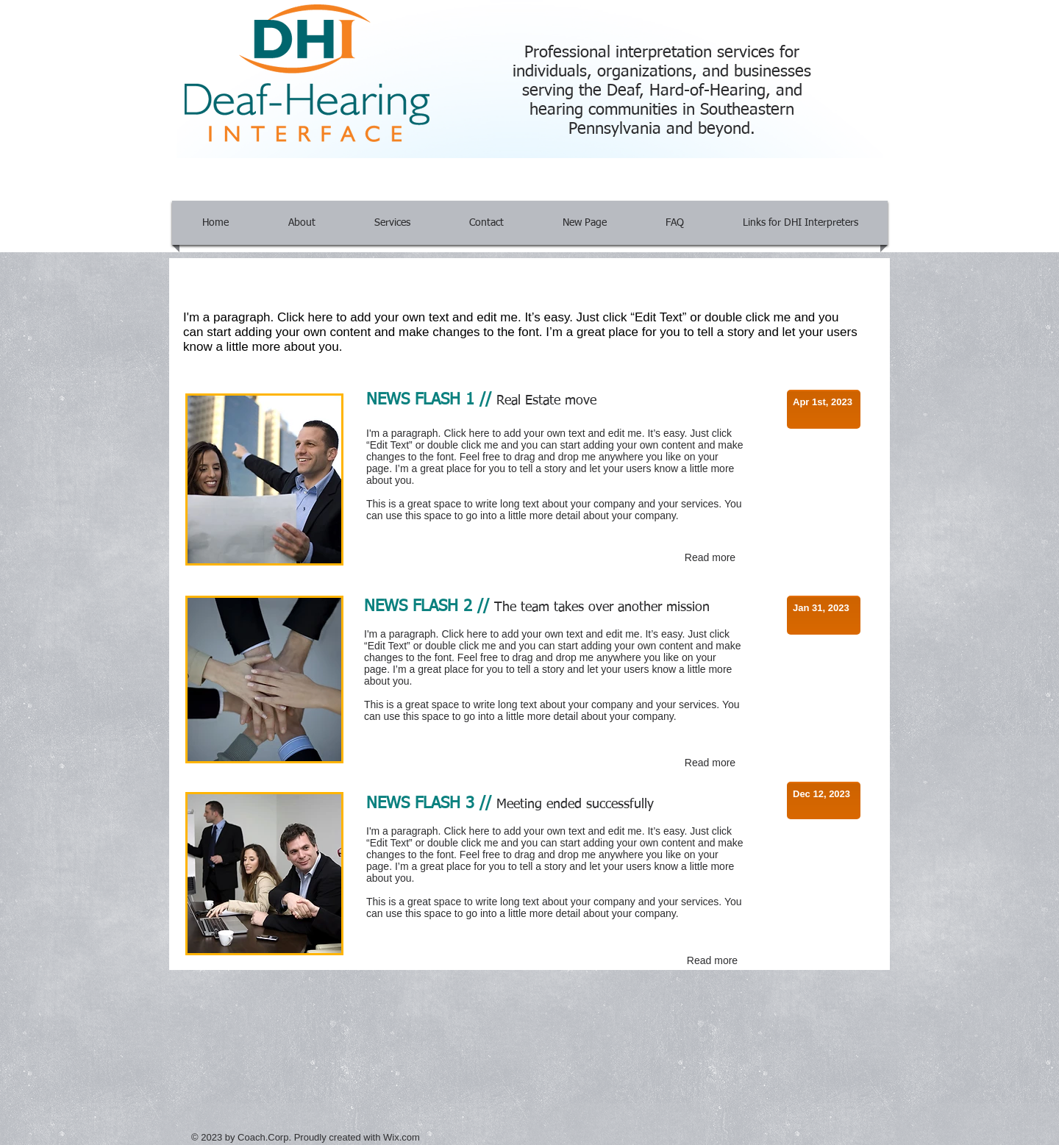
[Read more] (710, 558)
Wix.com (401, 1137)
